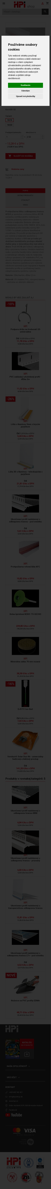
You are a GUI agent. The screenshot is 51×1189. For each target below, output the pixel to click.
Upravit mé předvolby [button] (25, 96)
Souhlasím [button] (25, 85)
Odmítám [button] (25, 91)
